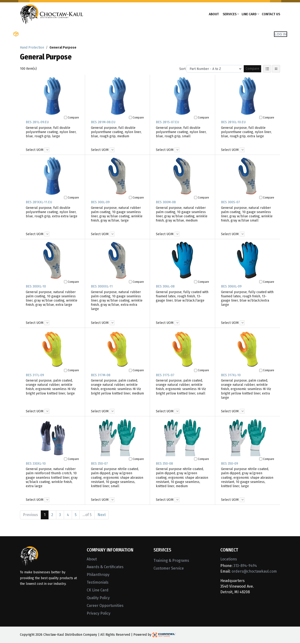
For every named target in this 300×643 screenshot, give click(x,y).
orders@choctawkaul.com (254, 571)
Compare (252, 69)
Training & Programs (171, 560)
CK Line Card (98, 590)
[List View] (267, 69)
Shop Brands (67, 34)
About (214, 14)
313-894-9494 (245, 565)
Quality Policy (98, 598)
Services (229, 14)
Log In (280, 34)
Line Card (249, 14)
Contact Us (271, 14)
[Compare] (65, 117)
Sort (182, 69)
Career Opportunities (105, 605)
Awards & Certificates (105, 567)
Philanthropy (98, 574)
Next (102, 515)
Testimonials (98, 582)
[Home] (51, 13)
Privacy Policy (98, 613)
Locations (228, 559)
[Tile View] (276, 69)
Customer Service (169, 568)
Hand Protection (32, 48)
